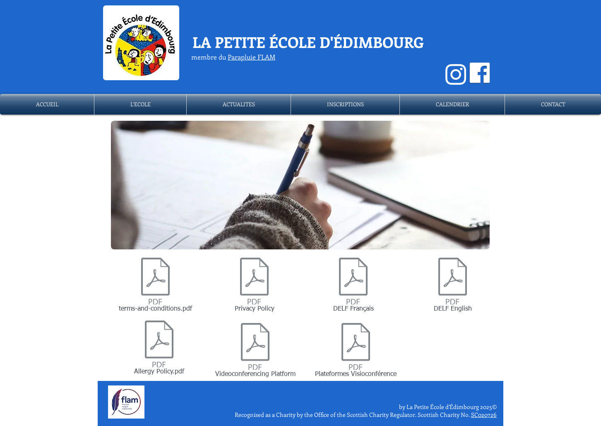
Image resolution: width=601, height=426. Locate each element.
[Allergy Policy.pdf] (159, 349)
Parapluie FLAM (251, 57)
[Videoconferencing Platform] (255, 352)
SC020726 (484, 415)
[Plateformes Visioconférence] (356, 352)
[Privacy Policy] (254, 287)
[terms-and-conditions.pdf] (155, 287)
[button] (140, 104)
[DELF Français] (353, 287)
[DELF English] (453, 287)
